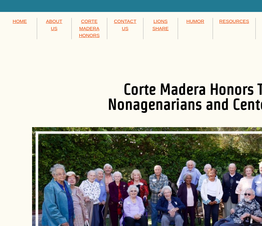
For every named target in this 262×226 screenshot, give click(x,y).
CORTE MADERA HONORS (89, 28)
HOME (20, 21)
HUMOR (195, 21)
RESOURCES (234, 21)
